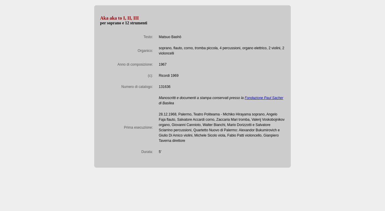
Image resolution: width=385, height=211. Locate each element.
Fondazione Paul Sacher (264, 98)
